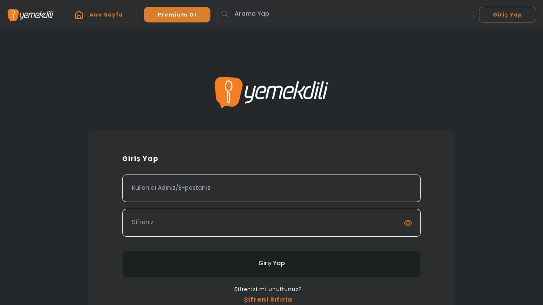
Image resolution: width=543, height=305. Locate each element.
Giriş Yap (271, 264)
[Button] (224, 14)
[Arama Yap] (345, 14)
